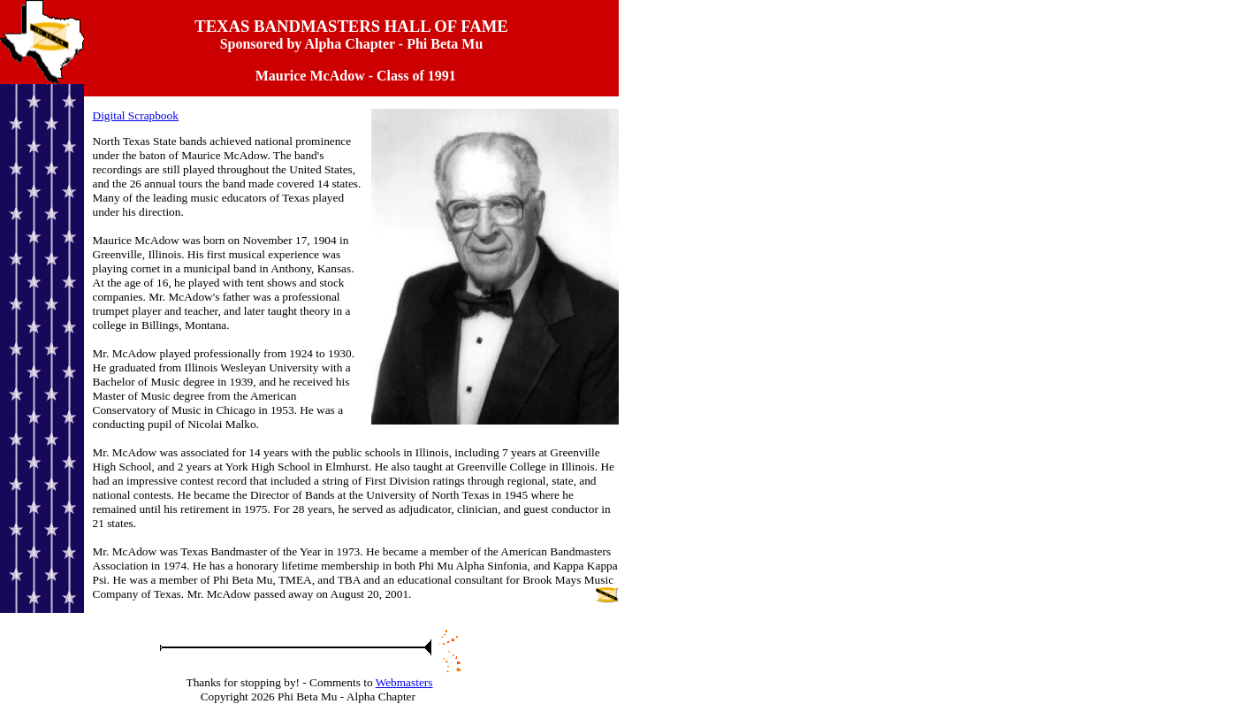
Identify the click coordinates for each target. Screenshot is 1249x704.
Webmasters (404, 682)
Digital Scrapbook (136, 115)
